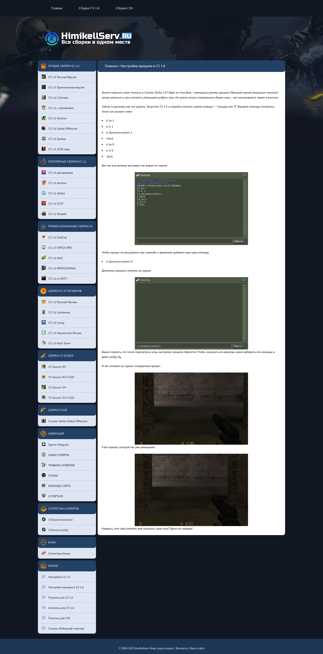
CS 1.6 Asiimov (54, 182)
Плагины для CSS (56, 618)
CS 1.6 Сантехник (56, 312)
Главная (56, 8)
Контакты (182, 648)
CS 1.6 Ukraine (54, 118)
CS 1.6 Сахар (53, 322)
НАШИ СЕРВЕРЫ (55, 454)
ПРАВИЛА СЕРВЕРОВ (58, 465)
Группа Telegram (55, 444)
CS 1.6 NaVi (52, 258)
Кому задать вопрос (162, 648)
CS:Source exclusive (57, 519)
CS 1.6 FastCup (54, 237)
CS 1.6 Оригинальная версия (63, 87)
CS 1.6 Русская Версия (59, 77)
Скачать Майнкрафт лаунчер (63, 628)
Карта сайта (197, 648)
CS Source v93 (54, 366)
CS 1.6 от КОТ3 (54, 278)
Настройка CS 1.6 (56, 576)
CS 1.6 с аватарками (58, 107)
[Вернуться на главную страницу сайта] (87, 38)
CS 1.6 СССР (52, 203)
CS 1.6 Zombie (54, 138)
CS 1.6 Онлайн (54, 213)
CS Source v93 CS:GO (58, 377)
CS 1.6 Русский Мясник (59, 302)
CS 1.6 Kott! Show (56, 343)
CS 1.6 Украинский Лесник (61, 333)
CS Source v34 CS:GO (58, 397)
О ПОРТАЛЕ (52, 496)
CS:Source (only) (55, 529)
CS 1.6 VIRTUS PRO (57, 247)
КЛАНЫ (50, 475)
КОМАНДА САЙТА (56, 485)
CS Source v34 (54, 387)
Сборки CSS (124, 8)
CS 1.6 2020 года (55, 149)
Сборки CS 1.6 (89, 8)
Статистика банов (56, 553)
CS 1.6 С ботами (55, 97)
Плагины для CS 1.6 (57, 597)
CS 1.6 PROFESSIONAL (59, 268)
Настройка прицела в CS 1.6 (63, 587)
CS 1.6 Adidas (53, 193)
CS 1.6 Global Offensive (59, 128)
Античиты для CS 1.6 (58, 607)
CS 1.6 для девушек (57, 172)
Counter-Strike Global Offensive (64, 421)
